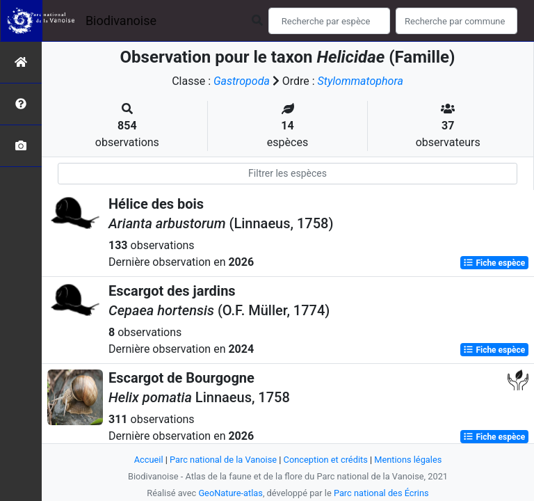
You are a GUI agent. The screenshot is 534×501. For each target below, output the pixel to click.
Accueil (148, 459)
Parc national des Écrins (381, 493)
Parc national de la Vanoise (223, 459)
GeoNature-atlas (230, 493)
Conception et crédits (326, 459)
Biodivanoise (121, 20)
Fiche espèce (494, 263)
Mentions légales (408, 459)
